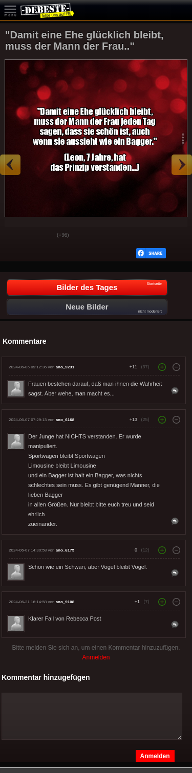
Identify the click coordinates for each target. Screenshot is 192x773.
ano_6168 (65, 419)
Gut (16, 236)
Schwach (41, 236)
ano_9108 (65, 602)
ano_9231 (65, 367)
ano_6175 (65, 550)
